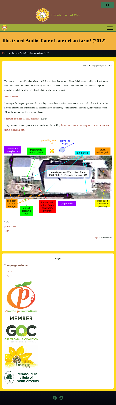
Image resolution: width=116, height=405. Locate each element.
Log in (96, 238)
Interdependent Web (65, 15)
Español (9, 276)
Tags (6, 222)
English (9, 271)
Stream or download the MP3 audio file (21, 119)
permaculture (10, 226)
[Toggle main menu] (63, 27)
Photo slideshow (11, 96)
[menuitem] (58, 258)
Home (4, 53)
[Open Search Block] (107, 5)
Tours (6, 231)
